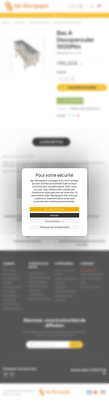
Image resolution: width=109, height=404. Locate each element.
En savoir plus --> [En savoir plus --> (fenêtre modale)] (54, 221)
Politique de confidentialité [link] (54, 227)
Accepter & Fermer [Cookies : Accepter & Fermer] (54, 209)
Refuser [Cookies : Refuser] (54, 215)
